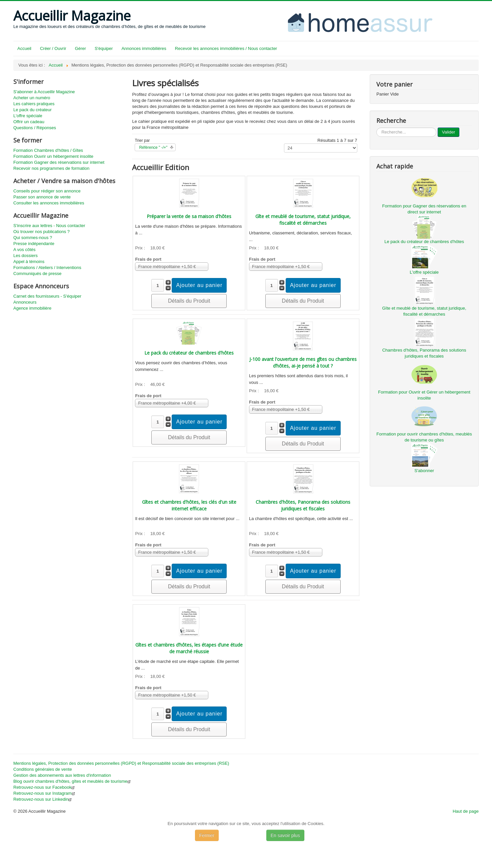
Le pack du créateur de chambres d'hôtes (189, 353)
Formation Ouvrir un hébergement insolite (53, 156)
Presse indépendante (33, 243)
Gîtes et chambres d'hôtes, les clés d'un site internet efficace (189, 505)
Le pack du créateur (32, 109)
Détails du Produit (189, 301)
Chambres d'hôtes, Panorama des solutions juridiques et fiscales (303, 505)
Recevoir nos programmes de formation (51, 168)
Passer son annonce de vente (42, 196)
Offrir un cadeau (28, 121)
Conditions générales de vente (42, 769)
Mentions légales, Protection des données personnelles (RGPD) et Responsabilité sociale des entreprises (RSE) (121, 763)
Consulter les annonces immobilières (48, 202)
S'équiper (104, 48)
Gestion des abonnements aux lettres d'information (62, 775)
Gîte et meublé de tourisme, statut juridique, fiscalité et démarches (303, 219)
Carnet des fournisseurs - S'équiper (47, 296)
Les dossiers (25, 255)
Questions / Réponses (34, 127)
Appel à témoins (28, 261)
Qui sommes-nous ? (32, 237)
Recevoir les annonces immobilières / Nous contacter (226, 48)
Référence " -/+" (153, 147)
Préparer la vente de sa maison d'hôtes (189, 216)
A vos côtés (24, 249)
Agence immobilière (32, 308)
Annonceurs (24, 302)
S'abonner (424, 470)
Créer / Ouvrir (53, 48)
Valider (448, 132)
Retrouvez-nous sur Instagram (44, 793)
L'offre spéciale (27, 115)
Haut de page (466, 811)
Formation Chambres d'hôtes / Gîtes (48, 150)
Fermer (206, 835)
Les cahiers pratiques (34, 103)
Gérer (80, 48)
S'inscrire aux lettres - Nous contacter (49, 225)
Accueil (24, 48)
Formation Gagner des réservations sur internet (58, 162)
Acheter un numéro (31, 97)
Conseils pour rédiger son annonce (47, 190)
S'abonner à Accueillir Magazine (44, 91)
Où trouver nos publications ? (41, 231)
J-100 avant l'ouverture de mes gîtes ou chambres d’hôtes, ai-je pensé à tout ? (303, 362)
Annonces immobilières (143, 48)
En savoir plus (285, 835)
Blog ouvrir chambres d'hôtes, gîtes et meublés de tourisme (72, 781)
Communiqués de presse (37, 273)
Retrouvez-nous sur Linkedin (42, 799)
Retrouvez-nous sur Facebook (44, 787)
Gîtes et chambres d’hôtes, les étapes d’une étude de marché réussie (189, 648)
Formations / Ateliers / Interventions (47, 267)
